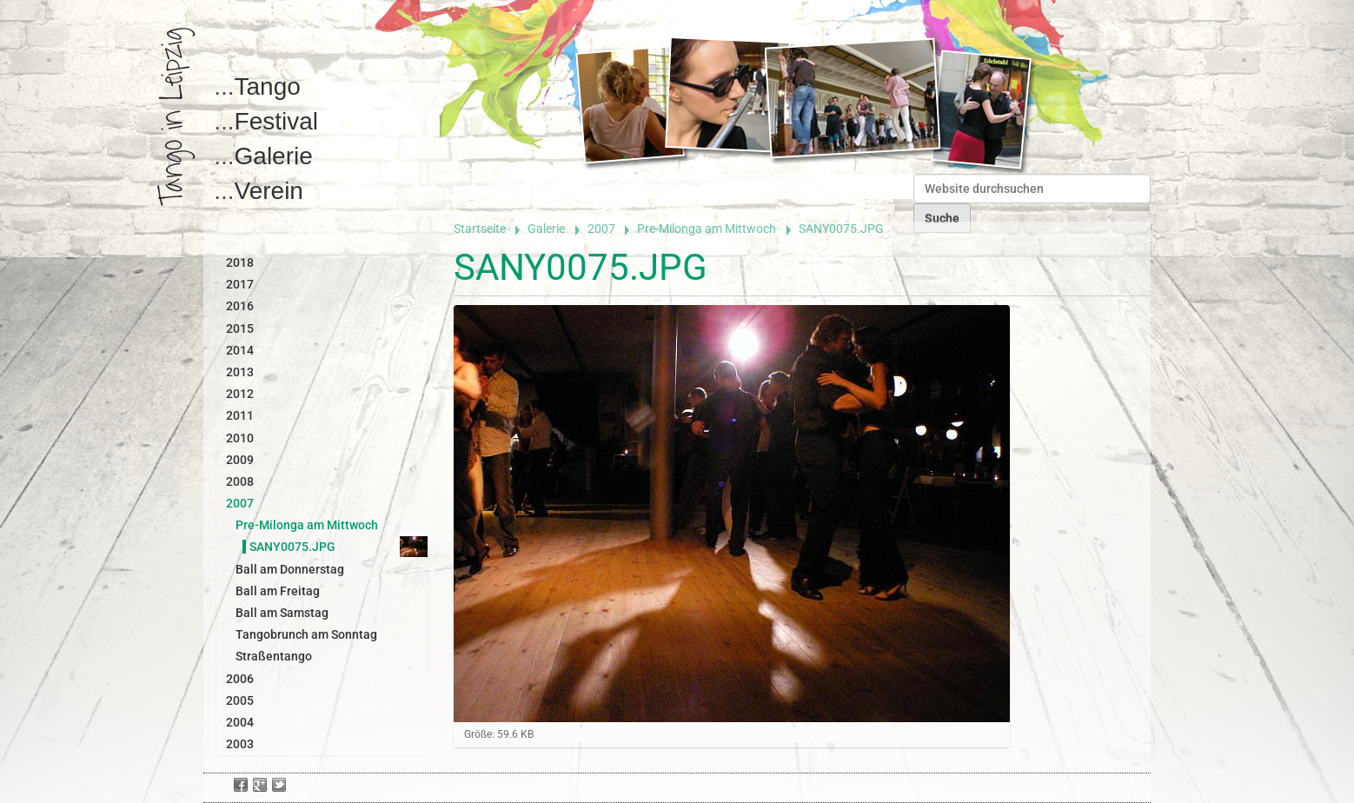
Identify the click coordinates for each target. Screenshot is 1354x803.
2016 (240, 306)
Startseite (480, 229)
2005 (240, 700)
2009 (240, 460)
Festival (276, 121)
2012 (240, 394)
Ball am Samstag (282, 613)
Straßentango (274, 656)
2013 (240, 372)
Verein (269, 190)
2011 (240, 415)
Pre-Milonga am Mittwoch (706, 229)
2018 (240, 262)
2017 (240, 284)
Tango (268, 86)
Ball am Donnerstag (290, 569)
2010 (240, 438)
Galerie (274, 156)
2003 (240, 744)
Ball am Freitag (278, 591)
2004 (240, 722)
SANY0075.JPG (292, 547)
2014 (240, 350)
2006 (240, 679)
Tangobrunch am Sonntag (306, 634)
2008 (240, 481)
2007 (601, 229)
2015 (240, 328)
